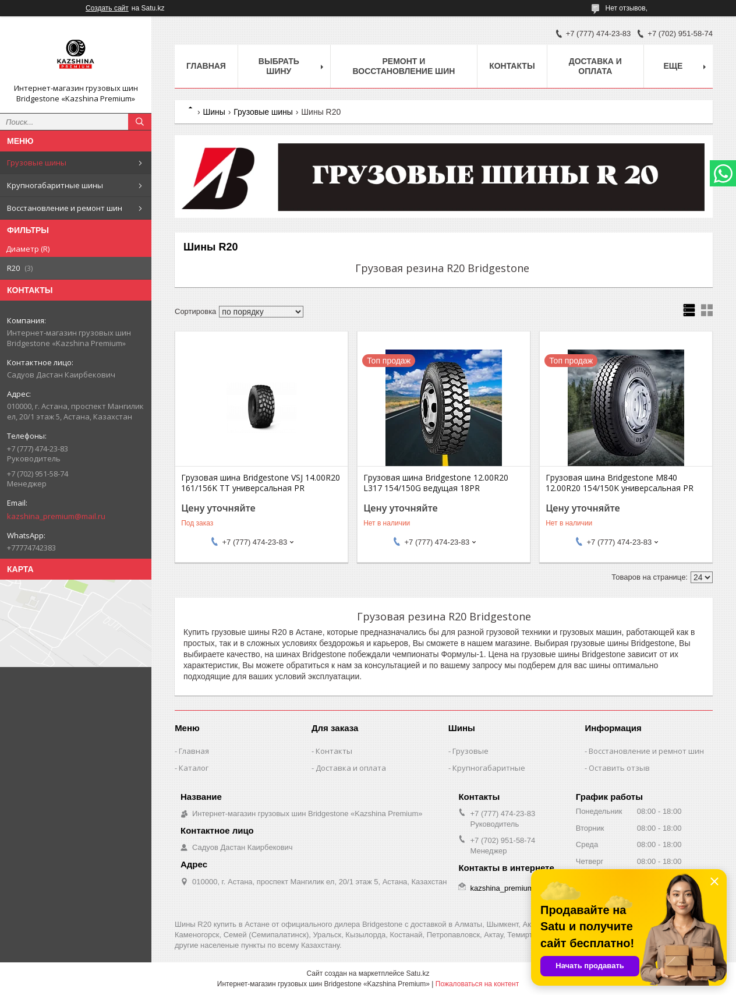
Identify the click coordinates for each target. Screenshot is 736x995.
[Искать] (139, 121)
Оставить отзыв (619, 768)
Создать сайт (107, 8)
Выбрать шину (279, 66)
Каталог (193, 768)
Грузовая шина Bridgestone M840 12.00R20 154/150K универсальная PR (619, 482)
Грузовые (470, 751)
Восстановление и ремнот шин (646, 751)
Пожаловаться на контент (477, 984)
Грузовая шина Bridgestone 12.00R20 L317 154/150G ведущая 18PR (435, 482)
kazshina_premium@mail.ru (56, 516)
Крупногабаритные (488, 768)
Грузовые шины (36, 162)
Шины (214, 112)
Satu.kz (417, 973)
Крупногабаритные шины (55, 185)
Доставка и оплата (595, 66)
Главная (206, 65)
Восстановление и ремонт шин (64, 208)
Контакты (512, 65)
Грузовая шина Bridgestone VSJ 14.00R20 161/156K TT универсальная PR (260, 482)
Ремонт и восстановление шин (403, 66)
